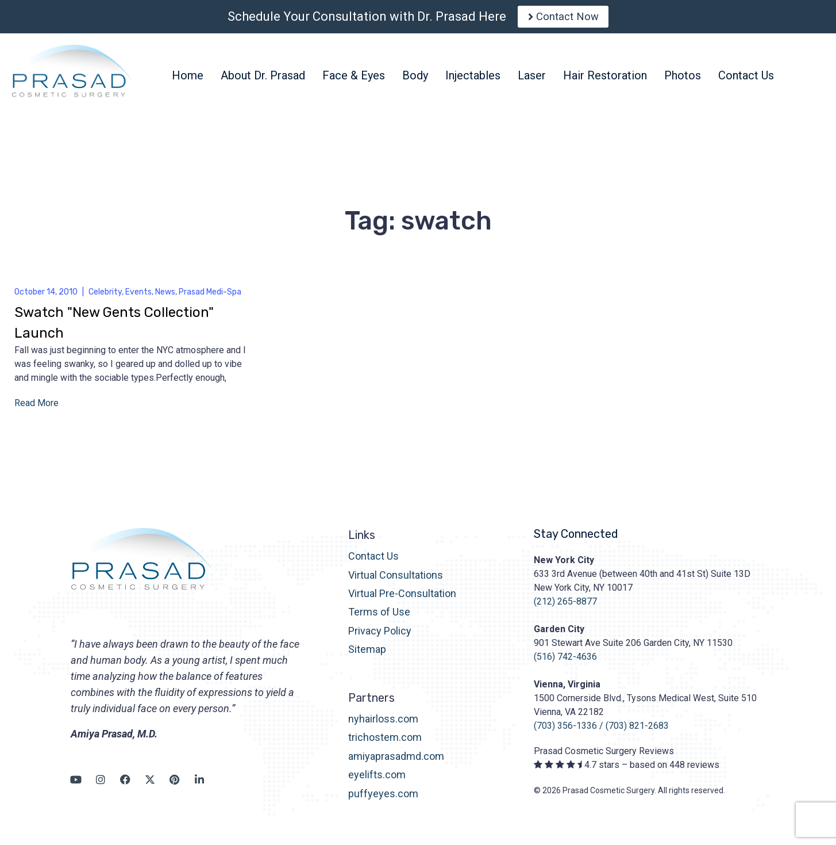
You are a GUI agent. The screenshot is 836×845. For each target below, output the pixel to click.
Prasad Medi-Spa (210, 296)
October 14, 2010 (46, 296)
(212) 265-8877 (565, 606)
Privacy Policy (379, 635)
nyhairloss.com (383, 723)
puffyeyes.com (383, 798)
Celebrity (105, 296)
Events (138, 296)
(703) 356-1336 (565, 730)
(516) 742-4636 (565, 661)
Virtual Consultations (395, 579)
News (165, 296)
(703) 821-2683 (637, 730)
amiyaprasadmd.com (396, 761)
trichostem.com (385, 742)
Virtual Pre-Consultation (402, 598)
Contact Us (373, 561)
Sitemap (367, 654)
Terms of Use (379, 617)
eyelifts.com (377, 780)
